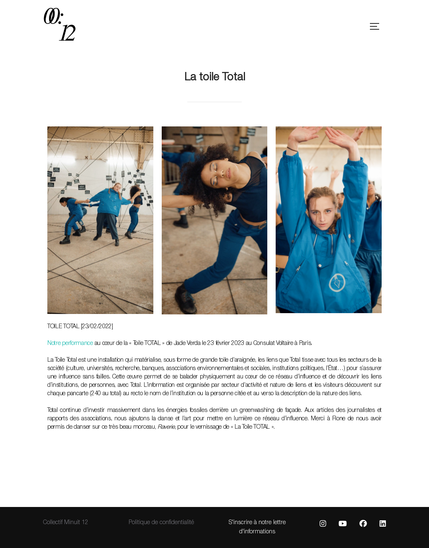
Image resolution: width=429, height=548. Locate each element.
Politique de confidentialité (161, 522)
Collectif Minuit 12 (65, 522)
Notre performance (70, 343)
